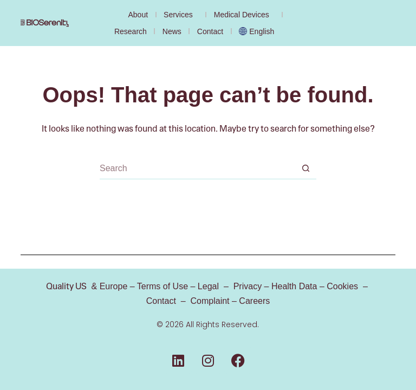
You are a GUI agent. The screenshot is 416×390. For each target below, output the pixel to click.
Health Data (294, 286)
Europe (112, 286)
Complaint (210, 301)
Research (130, 31)
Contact (210, 31)
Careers (254, 301)
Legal (208, 286)
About (138, 14)
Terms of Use (162, 286)
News (171, 31)
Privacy (247, 286)
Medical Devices (244, 14)
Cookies (342, 286)
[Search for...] (197, 168)
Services (181, 14)
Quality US (66, 286)
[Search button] (305, 168)
